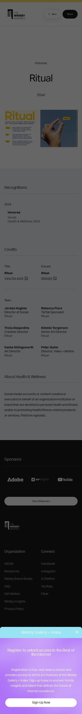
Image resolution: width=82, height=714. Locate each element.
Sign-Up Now (41, 702)
